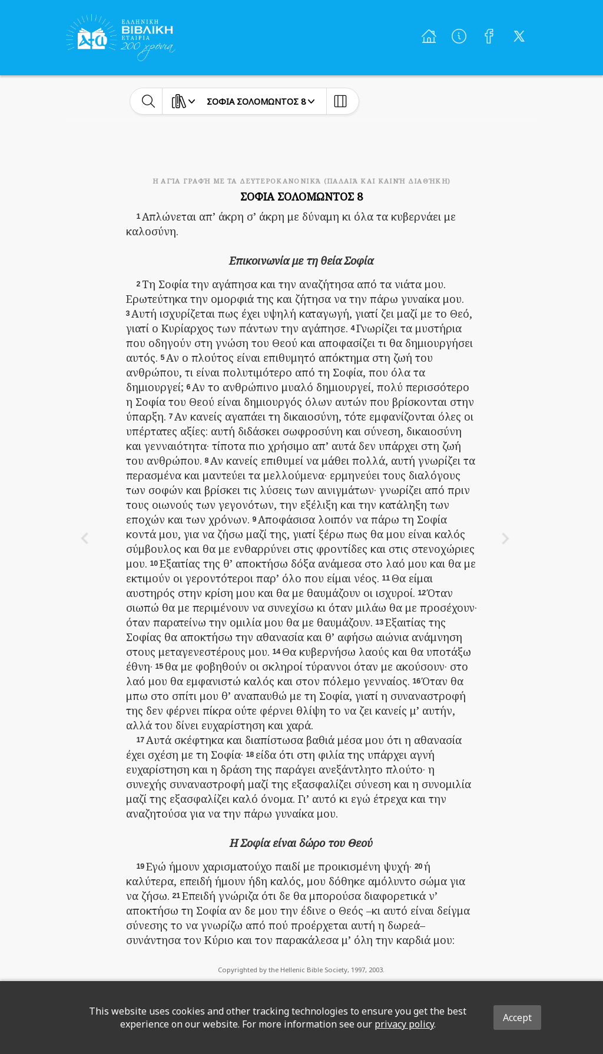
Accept (517, 1017)
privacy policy (404, 1024)
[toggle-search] (149, 101)
